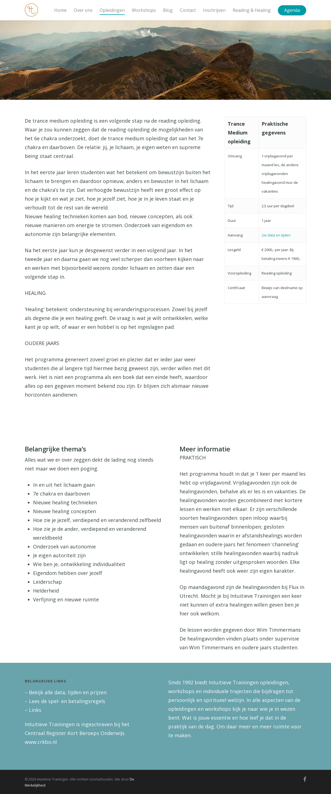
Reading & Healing (252, 10)
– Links (33, 710)
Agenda (292, 10)
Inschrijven (214, 10)
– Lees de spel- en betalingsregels (65, 701)
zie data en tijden (276, 235)
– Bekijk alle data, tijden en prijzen (66, 692)
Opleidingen (112, 10)
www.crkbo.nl (41, 742)
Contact (188, 10)
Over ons (83, 10)
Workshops (144, 10)
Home (60, 10)
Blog (168, 10)
